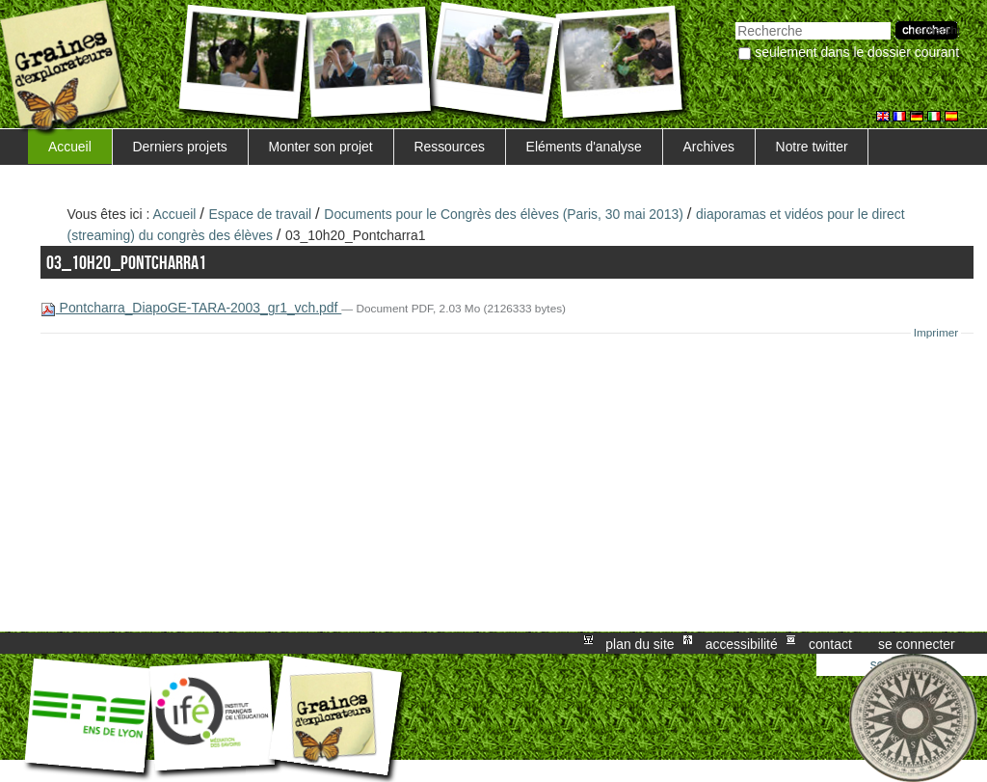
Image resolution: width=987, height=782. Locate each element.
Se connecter (916, 643)
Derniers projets (180, 146)
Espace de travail (260, 214)
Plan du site (639, 643)
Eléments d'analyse (584, 146)
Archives (708, 146)
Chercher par (734, 19)
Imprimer (936, 332)
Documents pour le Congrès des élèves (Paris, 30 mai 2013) (503, 214)
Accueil (70, 146)
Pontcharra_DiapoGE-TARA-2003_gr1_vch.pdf (191, 307)
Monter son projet (320, 146)
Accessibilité (742, 643)
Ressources (448, 146)
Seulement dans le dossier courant (857, 52)
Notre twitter (812, 146)
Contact (830, 643)
